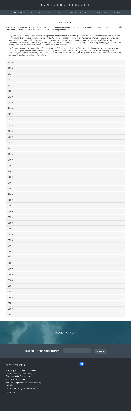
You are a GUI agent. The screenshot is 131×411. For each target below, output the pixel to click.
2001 (10, 206)
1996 (10, 234)
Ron (65, 4)
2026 (10, 62)
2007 (10, 171)
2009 (10, 160)
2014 (10, 131)
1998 (10, 223)
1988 (10, 280)
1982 (10, 314)
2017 (10, 114)
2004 (10, 188)
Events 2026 (75, 12)
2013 (10, 137)
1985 (10, 297)
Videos (61, 12)
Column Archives (18, 12)
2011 (10, 148)
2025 (10, 68)
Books (50, 12)
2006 (10, 177)
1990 (10, 269)
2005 (10, 183)
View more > (11, 392)
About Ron (36, 12)
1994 (10, 246)
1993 (10, 251)
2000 (10, 211)
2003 (10, 194)
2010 (10, 154)
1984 (10, 303)
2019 (10, 102)
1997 (10, 229)
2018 (10, 108)
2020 (10, 97)
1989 (10, 274)
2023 (10, 80)
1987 (10, 286)
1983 (10, 309)
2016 (10, 120)
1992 (10, 257)
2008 (10, 166)
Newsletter (102, 12)
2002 (10, 200)
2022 (10, 85)
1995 (10, 240)
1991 (10, 263)
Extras (88, 12)
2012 (10, 143)
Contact (117, 12)
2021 (10, 91)
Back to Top (65, 332)
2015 (10, 125)
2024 (10, 74)
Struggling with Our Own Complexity (21, 370)
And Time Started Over (15, 379)
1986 (10, 292)
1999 (10, 217)
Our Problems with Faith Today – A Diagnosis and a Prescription (20, 374)
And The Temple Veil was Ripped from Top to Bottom (23, 383)
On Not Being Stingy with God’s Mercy (22, 388)
